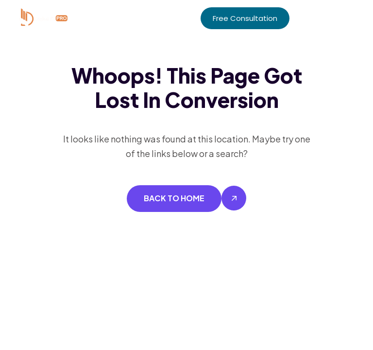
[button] (352, 18)
